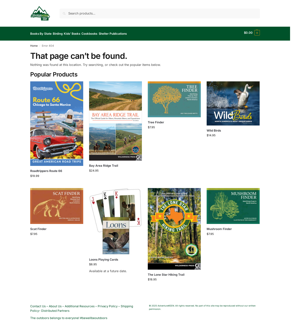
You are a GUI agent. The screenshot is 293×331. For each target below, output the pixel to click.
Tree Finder (156, 120)
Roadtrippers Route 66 (46, 169)
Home (34, 43)
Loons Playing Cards (103, 257)
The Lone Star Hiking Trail (166, 273)
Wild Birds (214, 128)
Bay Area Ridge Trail (103, 164)
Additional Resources (80, 304)
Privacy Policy (108, 304)
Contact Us (38, 304)
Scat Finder (38, 227)
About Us (55, 304)
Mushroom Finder (219, 227)
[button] (252, 33)
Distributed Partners (55, 309)
